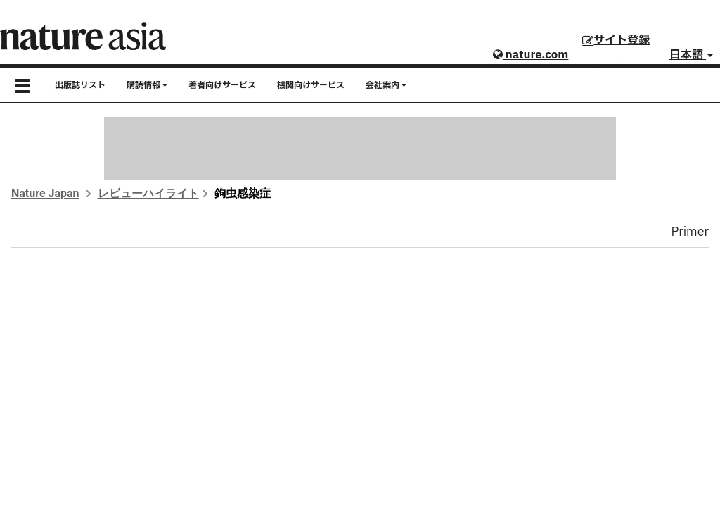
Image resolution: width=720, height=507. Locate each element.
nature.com (530, 54)
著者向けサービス (222, 85)
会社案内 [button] (386, 85)
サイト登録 (616, 40)
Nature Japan (45, 193)
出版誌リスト (80, 85)
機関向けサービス (311, 85)
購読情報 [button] (147, 85)
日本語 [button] (691, 54)
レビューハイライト (148, 193)
